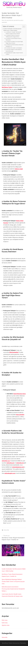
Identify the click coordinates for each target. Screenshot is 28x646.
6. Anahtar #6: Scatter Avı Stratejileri (14, 47)
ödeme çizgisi (19, 169)
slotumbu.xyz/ (6, 461)
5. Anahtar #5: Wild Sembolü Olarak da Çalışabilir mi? (14, 45)
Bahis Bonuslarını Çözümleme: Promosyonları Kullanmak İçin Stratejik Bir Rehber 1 (13, 589)
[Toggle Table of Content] (23, 26)
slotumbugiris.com (9, 473)
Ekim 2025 (4, 620)
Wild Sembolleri (14, 352)
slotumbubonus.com (18, 467)
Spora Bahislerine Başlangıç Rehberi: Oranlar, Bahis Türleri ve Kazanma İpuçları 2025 (13, 581)
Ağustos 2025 (5, 625)
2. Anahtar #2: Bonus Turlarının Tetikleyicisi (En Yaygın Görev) (12, 36)
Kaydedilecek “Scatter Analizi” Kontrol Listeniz (14, 53)
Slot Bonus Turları (7, 87)
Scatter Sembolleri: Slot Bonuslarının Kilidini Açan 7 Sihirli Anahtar (12, 29)
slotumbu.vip (20, 463)
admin (21, 20)
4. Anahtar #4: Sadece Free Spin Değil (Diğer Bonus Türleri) (14, 42)
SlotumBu (6, 530)
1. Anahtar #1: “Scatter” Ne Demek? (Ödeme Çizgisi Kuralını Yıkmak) (13, 33)
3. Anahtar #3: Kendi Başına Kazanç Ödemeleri (13, 39)
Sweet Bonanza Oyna (19, 393)
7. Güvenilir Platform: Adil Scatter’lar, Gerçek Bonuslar (14, 50)
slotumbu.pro (10, 463)
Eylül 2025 (4, 622)
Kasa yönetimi (20, 414)
